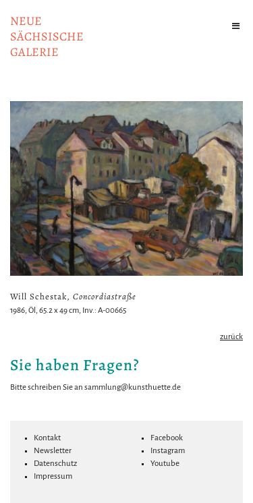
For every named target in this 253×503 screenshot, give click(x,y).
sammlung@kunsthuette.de (132, 387)
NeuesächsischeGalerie (47, 36)
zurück (231, 336)
